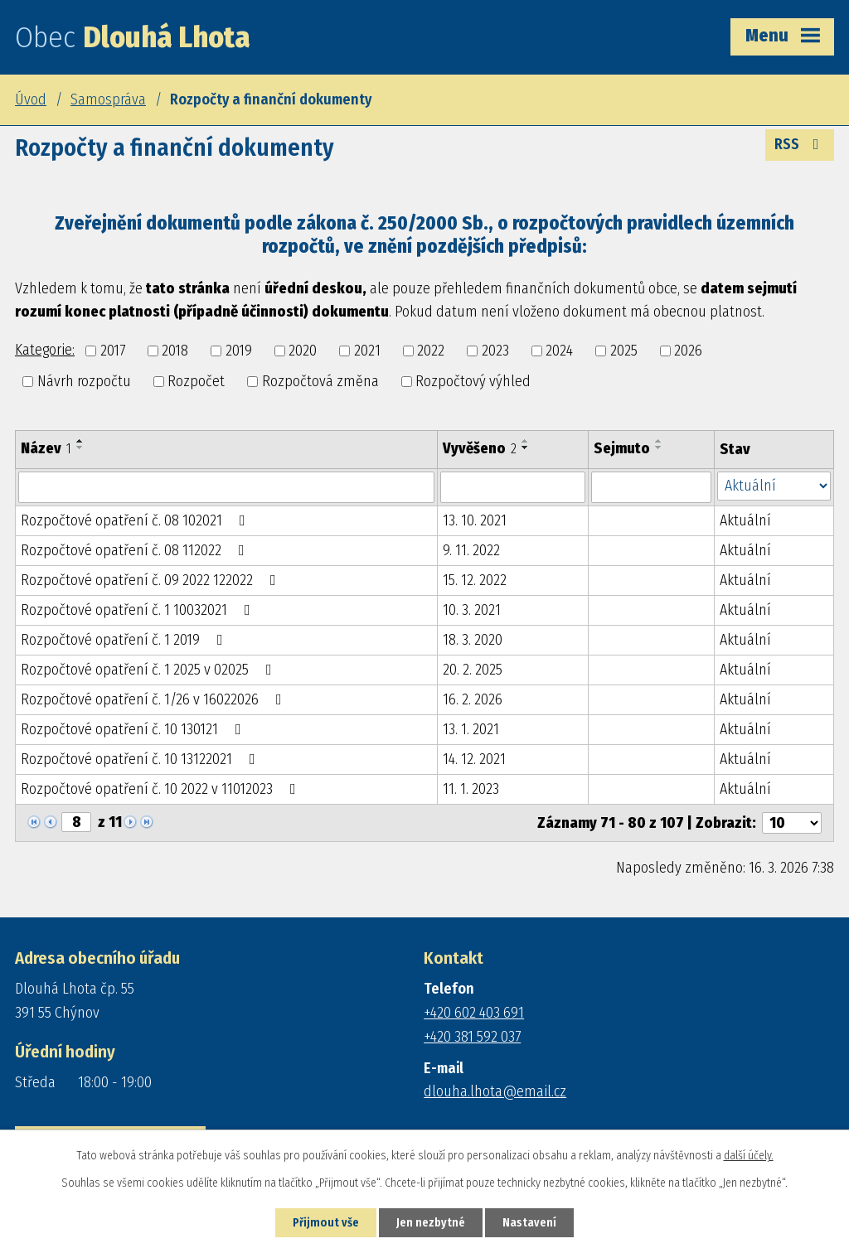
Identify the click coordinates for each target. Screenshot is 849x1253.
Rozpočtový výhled (473, 381)
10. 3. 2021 (472, 610)
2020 (303, 350)
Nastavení (529, 1223)
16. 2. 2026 (472, 699)
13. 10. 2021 (475, 520)
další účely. (749, 1156)
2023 (495, 350)
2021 (367, 350)
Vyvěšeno (480, 448)
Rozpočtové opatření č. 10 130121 (134, 729)
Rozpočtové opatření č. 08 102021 (136, 520)
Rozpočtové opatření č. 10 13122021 (141, 759)
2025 (624, 350)
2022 (430, 350)
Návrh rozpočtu (84, 381)
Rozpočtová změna (320, 381)
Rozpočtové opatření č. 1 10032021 (139, 610)
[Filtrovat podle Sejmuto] (651, 487)
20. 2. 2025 (472, 669)
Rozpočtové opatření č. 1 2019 (125, 640)
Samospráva (108, 99)
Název (46, 448)
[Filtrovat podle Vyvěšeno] (512, 487)
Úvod (30, 99)
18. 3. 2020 (472, 640)
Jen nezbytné (430, 1223)
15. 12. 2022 (475, 580)
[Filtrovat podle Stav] (774, 486)
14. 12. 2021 (474, 759)
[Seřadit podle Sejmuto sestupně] (659, 447)
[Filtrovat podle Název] (226, 487)
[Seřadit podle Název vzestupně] (80, 441)
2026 (688, 350)
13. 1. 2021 (471, 729)
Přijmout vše (326, 1223)
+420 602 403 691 (474, 1013)
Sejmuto (622, 448)
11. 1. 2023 (471, 789)
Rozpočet (196, 381)
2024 (559, 350)
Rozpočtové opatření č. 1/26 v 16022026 (155, 699)
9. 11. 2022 (471, 550)
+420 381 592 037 (472, 1037)
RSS (800, 144)
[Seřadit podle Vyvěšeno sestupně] (526, 447)
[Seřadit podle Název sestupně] (80, 447)
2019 (239, 350)
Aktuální (745, 520)
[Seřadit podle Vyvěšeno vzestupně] (526, 441)
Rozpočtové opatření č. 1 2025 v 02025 (150, 669)
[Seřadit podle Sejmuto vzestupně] (659, 441)
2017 (112, 350)
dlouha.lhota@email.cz (495, 1091)
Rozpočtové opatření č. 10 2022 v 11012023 (162, 789)
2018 (175, 350)
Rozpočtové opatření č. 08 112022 (136, 550)
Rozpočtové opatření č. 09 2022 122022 (152, 580)
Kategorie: (45, 350)
